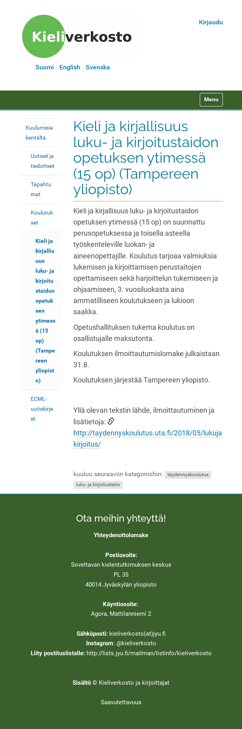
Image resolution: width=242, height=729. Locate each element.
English (69, 67)
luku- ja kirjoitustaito (98, 484)
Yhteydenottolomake (121, 535)
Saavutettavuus (121, 702)
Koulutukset (42, 217)
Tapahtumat (41, 189)
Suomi (44, 67)
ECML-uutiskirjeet (42, 409)
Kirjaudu (211, 22)
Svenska (98, 67)
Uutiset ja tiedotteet (43, 161)
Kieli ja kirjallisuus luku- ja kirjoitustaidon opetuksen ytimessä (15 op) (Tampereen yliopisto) (45, 311)
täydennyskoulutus (188, 474)
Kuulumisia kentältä (39, 132)
